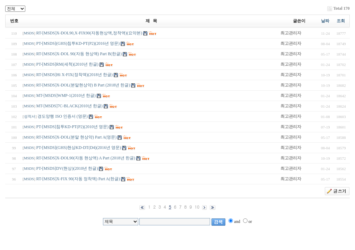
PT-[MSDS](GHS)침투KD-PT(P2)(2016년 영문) (78, 43)
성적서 (29, 116)
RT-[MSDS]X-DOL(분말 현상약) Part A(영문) (76, 137)
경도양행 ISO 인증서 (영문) (62, 116)
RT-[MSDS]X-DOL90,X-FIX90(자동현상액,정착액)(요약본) (89, 33)
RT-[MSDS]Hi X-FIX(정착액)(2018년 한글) (74, 74)
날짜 (325, 20)
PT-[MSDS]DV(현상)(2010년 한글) (67, 168)
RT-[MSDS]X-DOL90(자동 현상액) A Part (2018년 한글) (85, 158)
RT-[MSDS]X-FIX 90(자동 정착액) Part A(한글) (78, 178)
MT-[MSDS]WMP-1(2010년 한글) (66, 95)
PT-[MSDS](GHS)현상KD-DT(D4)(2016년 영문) (78, 147)
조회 (341, 20)
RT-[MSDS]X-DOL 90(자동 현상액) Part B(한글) (79, 53)
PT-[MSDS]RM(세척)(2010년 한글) (67, 64)
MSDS (29, 33)
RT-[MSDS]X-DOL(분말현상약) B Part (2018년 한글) (83, 85)
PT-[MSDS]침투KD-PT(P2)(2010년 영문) (72, 126)
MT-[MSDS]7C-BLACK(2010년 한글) (69, 105)
